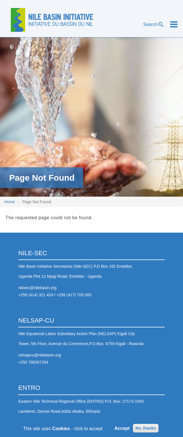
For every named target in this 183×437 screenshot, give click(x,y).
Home (9, 202)
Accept (121, 429)
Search (154, 24)
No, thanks (145, 429)
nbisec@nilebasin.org (37, 287)
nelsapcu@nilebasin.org (39, 355)
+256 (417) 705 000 (74, 295)
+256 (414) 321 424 (35, 295)
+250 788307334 (33, 362)
